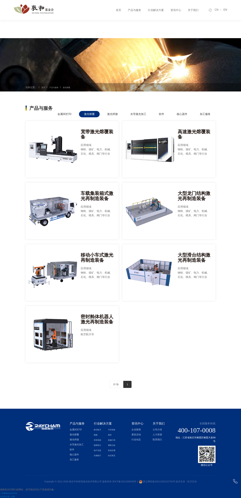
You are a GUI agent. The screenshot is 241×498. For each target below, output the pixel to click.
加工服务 (205, 114)
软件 (161, 114)
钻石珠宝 (112, 454)
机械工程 (112, 439)
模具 (110, 434)
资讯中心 (175, 10)
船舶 (96, 434)
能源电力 (98, 444)
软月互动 (192, 481)
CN (216, 9)
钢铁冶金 (112, 444)
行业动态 (136, 439)
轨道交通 (112, 449)
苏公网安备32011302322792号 (159, 481)
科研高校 (98, 439)
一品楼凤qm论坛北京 (11, 493)
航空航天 (98, 429)
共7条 (116, 384)
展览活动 (136, 434)
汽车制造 (112, 429)
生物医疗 (98, 454)
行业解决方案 (156, 10)
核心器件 (182, 114)
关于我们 (193, 10)
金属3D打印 (65, 114)
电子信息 (98, 449)
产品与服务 (134, 10)
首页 (118, 10)
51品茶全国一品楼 (9, 496)
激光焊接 (112, 114)
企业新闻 (136, 429)
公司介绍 (157, 429)
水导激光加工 (138, 114)
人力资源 (157, 434)
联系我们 (157, 439)
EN (225, 9)
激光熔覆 (71, 87)
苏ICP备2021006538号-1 (125, 481)
